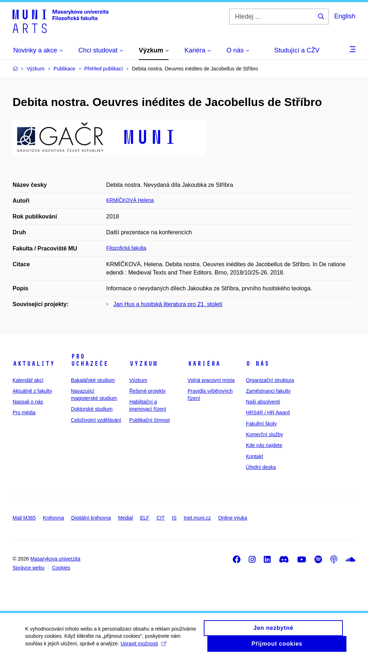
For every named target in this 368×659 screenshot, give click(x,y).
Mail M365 (24, 518)
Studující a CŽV (296, 50)
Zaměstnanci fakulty (268, 391)
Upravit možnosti (143, 647)
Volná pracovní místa (211, 380)
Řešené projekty (147, 391)
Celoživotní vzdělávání (96, 420)
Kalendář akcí (28, 380)
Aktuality (34, 364)
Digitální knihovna (91, 518)
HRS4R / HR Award (268, 412)
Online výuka (232, 518)
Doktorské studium (91, 409)
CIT (160, 518)
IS (174, 518)
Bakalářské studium (93, 380)
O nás (257, 364)
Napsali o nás (28, 402)
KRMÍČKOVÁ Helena (130, 200)
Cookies (61, 568)
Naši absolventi (263, 402)
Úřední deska (261, 467)
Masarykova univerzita (55, 559)
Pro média (24, 412)
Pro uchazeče (89, 360)
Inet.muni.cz (197, 518)
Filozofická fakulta (126, 248)
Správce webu (29, 568)
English (344, 16)
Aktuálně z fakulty (32, 391)
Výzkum (143, 364)
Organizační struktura (270, 380)
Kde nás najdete (264, 445)
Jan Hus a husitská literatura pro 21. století (168, 304)
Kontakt (254, 456)
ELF (145, 518)
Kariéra (204, 364)
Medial (125, 518)
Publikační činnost (149, 420)
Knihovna (53, 518)
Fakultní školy (261, 424)
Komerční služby (264, 434)
